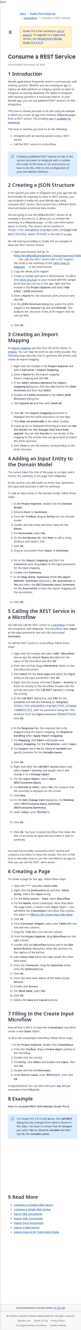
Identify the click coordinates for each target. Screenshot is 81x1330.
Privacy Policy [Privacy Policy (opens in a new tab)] (58, 1320)
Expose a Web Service (27, 1227)
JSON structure (28, 280)
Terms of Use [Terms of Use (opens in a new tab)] (41, 1320)
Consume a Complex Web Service (33, 1205)
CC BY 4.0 (59, 1308)
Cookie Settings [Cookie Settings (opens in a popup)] (58, 1325)
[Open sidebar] (10, 32)
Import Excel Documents (28, 1223)
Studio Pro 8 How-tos (43, 13)
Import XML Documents (28, 1218)
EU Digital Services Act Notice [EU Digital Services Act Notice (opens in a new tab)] (31, 1325)
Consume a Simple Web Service (32, 1209)
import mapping (21, 348)
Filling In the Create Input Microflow (51, 914)
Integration (30, 18)
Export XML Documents (28, 1214)
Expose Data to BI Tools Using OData (36, 1232)
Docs (23, 13)
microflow (59, 625)
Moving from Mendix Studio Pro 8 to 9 (42, 40)
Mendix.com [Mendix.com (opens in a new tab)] (24, 1320)
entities (12, 352)
